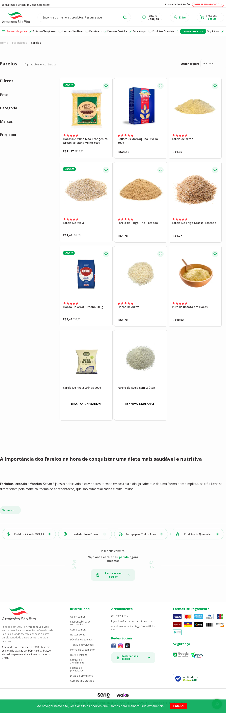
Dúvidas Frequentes (81, 639)
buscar (125, 17)
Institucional (80, 609)
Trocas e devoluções (82, 644)
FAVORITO (106, 86)
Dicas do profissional (82, 675)
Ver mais (8, 510)
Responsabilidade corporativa (80, 623)
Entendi (178, 706)
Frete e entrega (78, 655)
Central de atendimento (77, 661)
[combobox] (213, 63)
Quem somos (77, 616)
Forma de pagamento (82, 649)
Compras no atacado (82, 680)
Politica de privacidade (77, 669)
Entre (182, 17)
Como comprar (79, 629)
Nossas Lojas (77, 634)
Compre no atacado (208, 4)
